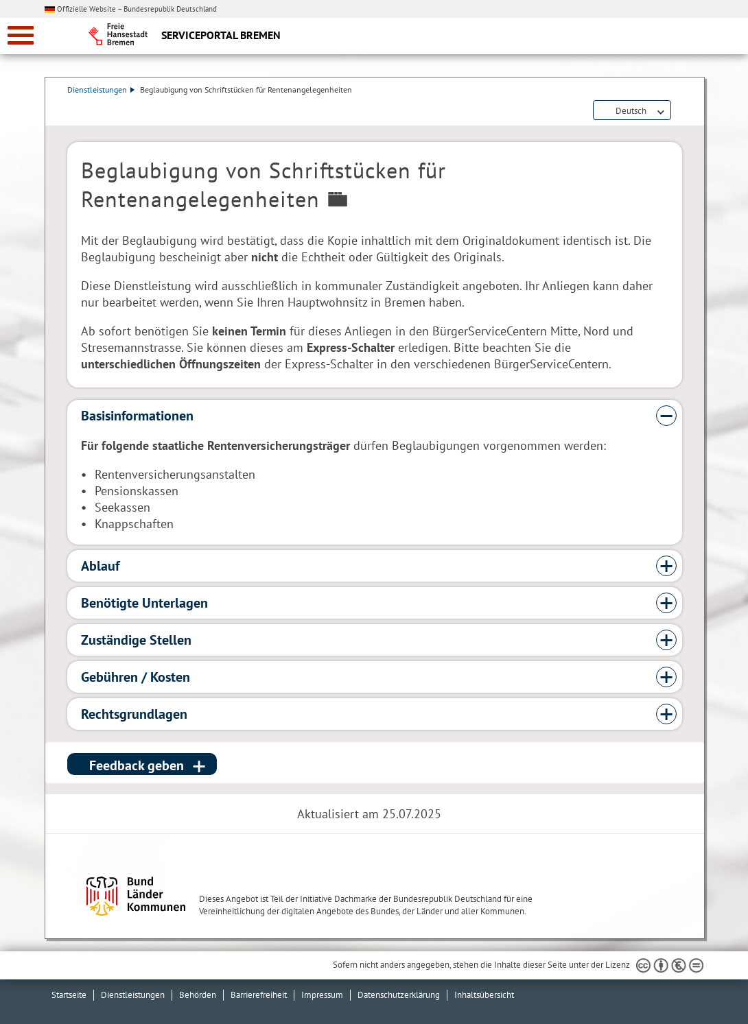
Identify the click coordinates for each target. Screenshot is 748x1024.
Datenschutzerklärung (399, 995)
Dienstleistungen (101, 89)
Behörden (197, 995)
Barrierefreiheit (259, 995)
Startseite (68, 995)
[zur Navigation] (20, 35)
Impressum (322, 995)
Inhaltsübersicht (484, 995)
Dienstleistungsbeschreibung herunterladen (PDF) (679, 111)
